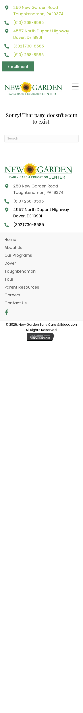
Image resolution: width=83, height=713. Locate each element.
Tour (9, 279)
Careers (12, 295)
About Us (13, 247)
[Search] (41, 138)
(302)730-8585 (28, 46)
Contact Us (15, 303)
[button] (75, 86)
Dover (10, 263)
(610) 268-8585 (28, 22)
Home (10, 239)
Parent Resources (21, 287)
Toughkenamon (20, 271)
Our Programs (18, 255)
